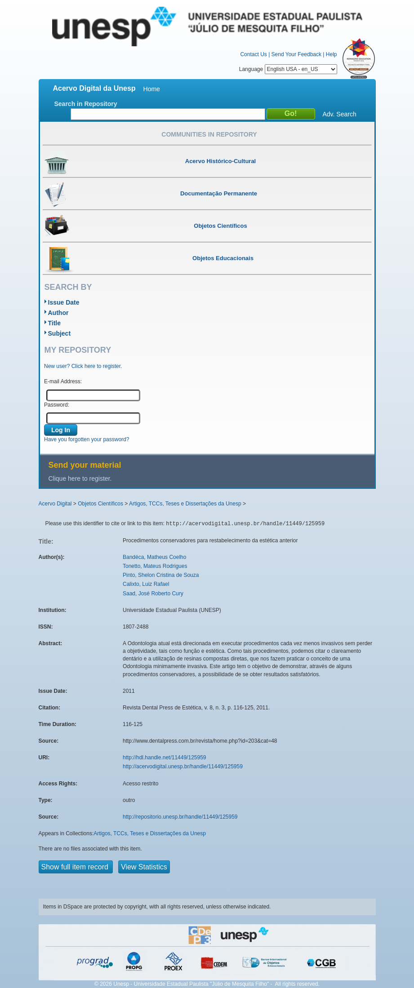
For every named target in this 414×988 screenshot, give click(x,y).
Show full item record (76, 867)
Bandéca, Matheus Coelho (154, 557)
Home (151, 89)
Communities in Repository (209, 134)
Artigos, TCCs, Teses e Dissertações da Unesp (185, 504)
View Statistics (144, 867)
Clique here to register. (80, 478)
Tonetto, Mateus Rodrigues (155, 566)
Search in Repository (85, 103)
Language (288, 69)
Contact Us (253, 54)
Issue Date (64, 302)
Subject (59, 333)
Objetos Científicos (100, 504)
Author (58, 312)
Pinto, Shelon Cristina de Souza (161, 575)
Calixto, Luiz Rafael (146, 584)
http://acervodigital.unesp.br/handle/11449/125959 (183, 766)
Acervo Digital (55, 504)
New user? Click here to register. (83, 366)
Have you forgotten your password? (86, 439)
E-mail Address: (63, 381)
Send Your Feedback (296, 54)
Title (54, 323)
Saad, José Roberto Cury (153, 593)
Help (331, 54)
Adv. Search (339, 114)
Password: (56, 405)
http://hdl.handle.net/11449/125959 (164, 757)
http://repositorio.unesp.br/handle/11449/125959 (180, 817)
